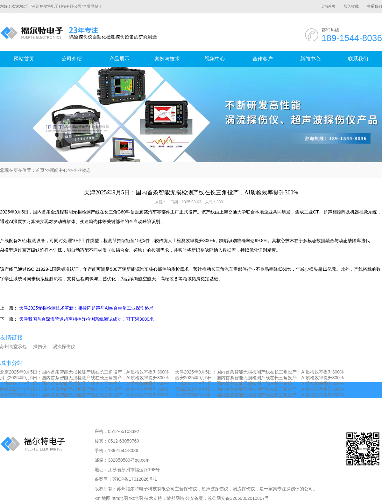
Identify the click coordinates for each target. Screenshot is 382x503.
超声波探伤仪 (215, 488)
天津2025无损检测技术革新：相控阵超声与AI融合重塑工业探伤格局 (86, 308)
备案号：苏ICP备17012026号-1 (126, 479)
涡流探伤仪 (64, 346)
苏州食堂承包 (13, 346)
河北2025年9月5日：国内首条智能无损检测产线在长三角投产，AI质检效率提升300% (84, 377)
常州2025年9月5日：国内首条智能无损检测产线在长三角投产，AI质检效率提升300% (259, 394)
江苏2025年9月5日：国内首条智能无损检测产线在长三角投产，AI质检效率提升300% (259, 383)
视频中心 (215, 58)
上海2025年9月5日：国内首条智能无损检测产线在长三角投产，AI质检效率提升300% (84, 383)
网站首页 (24, 58)
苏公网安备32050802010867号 (238, 498)
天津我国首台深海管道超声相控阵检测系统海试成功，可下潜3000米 (86, 319)
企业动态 (82, 170)
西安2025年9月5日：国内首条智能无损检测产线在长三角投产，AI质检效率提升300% (259, 377)
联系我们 (374, 6)
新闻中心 (310, 58)
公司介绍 (71, 58)
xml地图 (102, 498)
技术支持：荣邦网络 (164, 498)
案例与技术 (167, 58)
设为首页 (328, 6)
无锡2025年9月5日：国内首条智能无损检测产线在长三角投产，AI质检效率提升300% (259, 389)
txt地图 (136, 498)
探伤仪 (39, 346)
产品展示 (119, 58)
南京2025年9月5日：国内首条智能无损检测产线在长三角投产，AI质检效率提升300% (84, 389)
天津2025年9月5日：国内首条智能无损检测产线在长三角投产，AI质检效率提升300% (259, 371)
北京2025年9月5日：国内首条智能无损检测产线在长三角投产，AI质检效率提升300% (84, 371)
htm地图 (120, 498)
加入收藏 (351, 6)
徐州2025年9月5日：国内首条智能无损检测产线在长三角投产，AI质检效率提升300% (84, 394)
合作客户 (262, 58)
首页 (40, 170)
